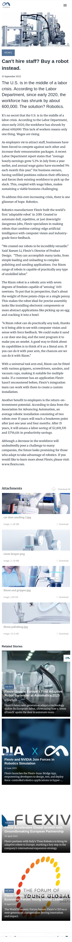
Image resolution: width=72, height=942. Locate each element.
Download (62, 524)
